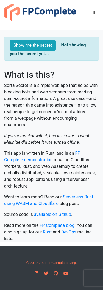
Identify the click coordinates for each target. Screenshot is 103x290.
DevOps (68, 232)
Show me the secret (32, 45)
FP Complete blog (57, 225)
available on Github (52, 214)
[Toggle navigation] (94, 12)
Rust (47, 232)
